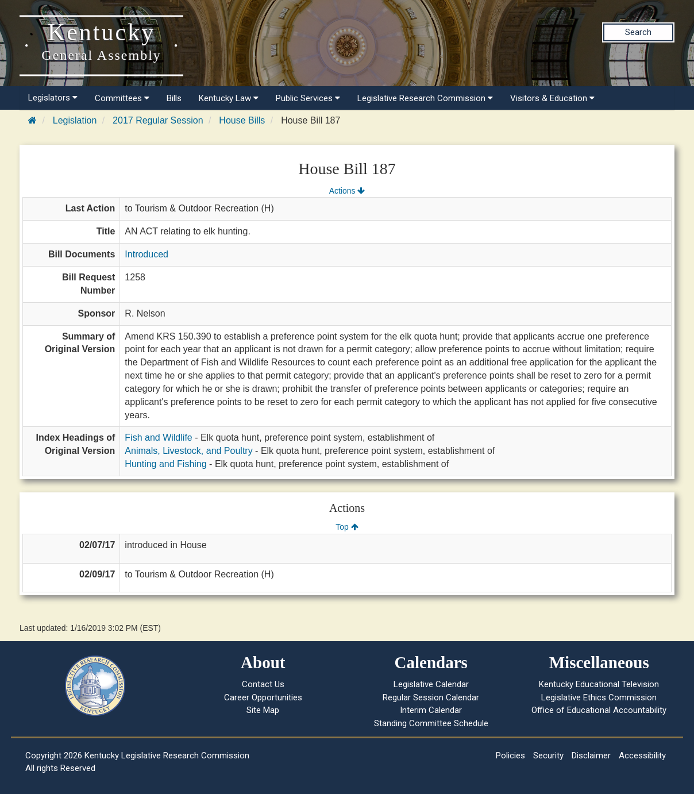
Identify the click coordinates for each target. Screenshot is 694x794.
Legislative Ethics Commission (599, 697)
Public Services (308, 98)
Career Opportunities (263, 697)
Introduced (146, 254)
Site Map (262, 710)
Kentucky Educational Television (599, 684)
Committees (122, 98)
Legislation (75, 120)
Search (638, 32)
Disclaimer (591, 755)
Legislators (53, 97)
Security (548, 755)
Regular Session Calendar (431, 697)
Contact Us (263, 684)
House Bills (242, 120)
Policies (510, 755)
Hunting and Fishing (165, 464)
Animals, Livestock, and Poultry (188, 451)
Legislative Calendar (431, 684)
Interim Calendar (431, 710)
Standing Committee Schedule (431, 723)
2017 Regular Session (158, 120)
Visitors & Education (552, 98)
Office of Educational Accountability (598, 710)
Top (347, 526)
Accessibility (642, 755)
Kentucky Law (229, 98)
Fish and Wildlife (158, 437)
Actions (347, 190)
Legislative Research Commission (425, 98)
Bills (174, 98)
